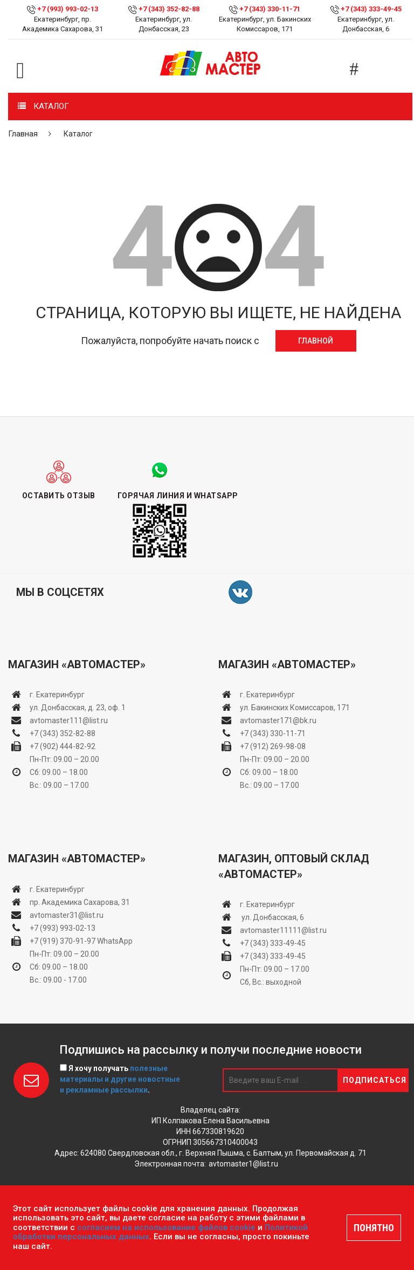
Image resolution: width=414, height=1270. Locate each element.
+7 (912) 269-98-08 (273, 746)
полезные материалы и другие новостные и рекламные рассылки (120, 1079)
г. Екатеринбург (58, 694)
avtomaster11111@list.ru (283, 930)
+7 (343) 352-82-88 (169, 9)
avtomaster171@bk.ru (278, 720)
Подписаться (374, 1080)
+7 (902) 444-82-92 (62, 746)
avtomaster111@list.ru (69, 720)
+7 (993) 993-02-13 (62, 928)
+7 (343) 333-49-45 (371, 9)
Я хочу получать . (120, 1079)
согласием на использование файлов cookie (166, 1227)
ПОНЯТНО (374, 1227)
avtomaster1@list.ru (243, 1163)
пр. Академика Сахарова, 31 (80, 902)
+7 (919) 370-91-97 (62, 941)
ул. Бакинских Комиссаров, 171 (295, 707)
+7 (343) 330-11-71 (269, 9)
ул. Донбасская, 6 (272, 917)
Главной (315, 341)
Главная (23, 134)
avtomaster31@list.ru (67, 915)
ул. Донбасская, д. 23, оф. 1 (78, 707)
